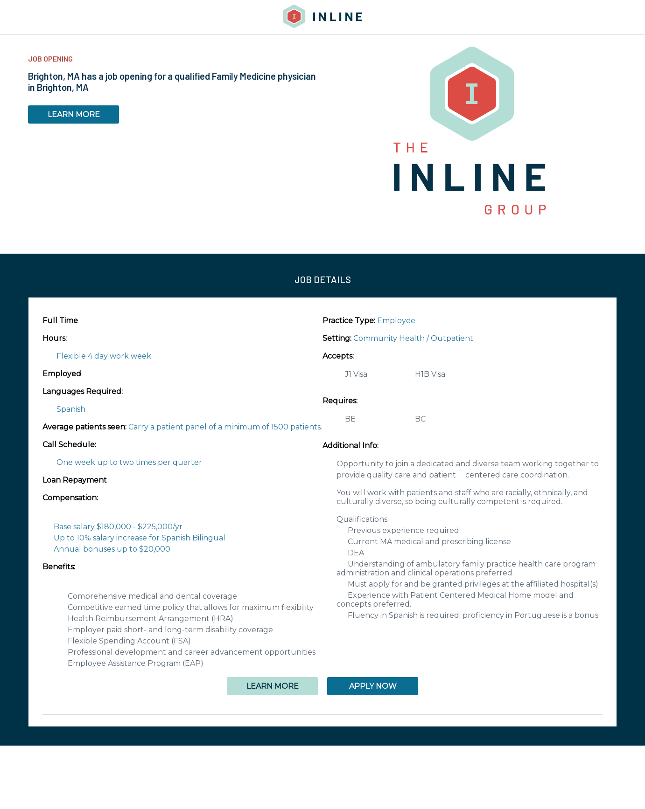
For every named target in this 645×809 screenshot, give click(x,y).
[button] (322, 714)
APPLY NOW (373, 686)
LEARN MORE (74, 114)
